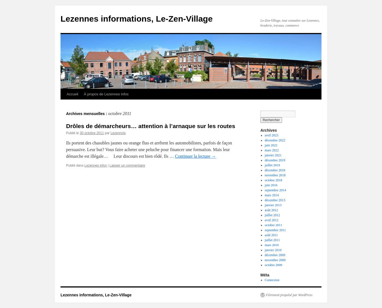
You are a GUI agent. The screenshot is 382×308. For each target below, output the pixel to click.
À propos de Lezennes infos (106, 94)
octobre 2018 (273, 180)
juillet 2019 (272, 165)
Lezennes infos (95, 165)
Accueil (72, 94)
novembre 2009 (275, 260)
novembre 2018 (275, 175)
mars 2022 (272, 150)
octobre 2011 (273, 225)
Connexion (272, 280)
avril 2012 (271, 220)
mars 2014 (272, 195)
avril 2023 (271, 135)
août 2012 (271, 210)
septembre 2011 (275, 230)
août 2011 (271, 235)
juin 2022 (271, 145)
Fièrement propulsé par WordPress (289, 295)
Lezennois (118, 133)
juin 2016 (271, 185)
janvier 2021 (273, 155)
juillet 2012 (272, 215)
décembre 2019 (275, 160)
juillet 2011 (272, 240)
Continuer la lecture (195, 156)
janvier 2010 (273, 250)
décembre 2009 (275, 255)
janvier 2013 (273, 205)
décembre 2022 (275, 140)
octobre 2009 (273, 265)
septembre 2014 (275, 190)
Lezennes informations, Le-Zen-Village (137, 18)
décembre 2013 (275, 200)
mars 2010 (272, 245)
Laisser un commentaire (127, 165)
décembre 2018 (275, 170)
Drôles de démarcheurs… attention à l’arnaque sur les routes (150, 126)
